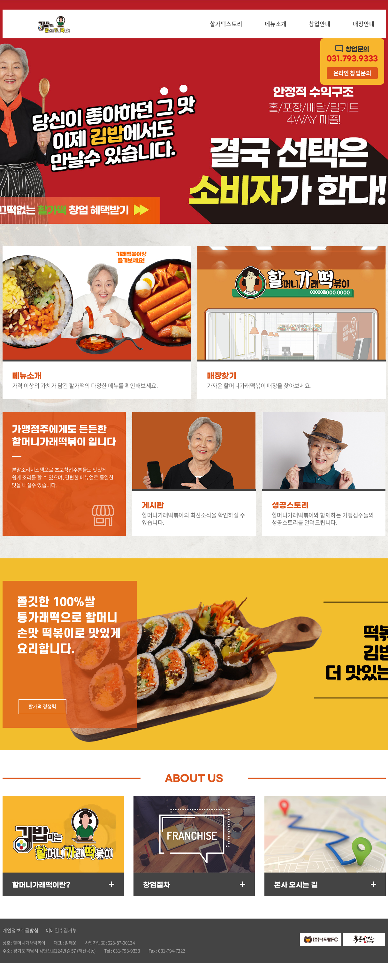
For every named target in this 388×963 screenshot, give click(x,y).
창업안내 (320, 23)
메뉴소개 (275, 23)
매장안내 (364, 23)
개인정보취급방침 (20, 930)
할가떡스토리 (226, 23)
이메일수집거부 (61, 930)
